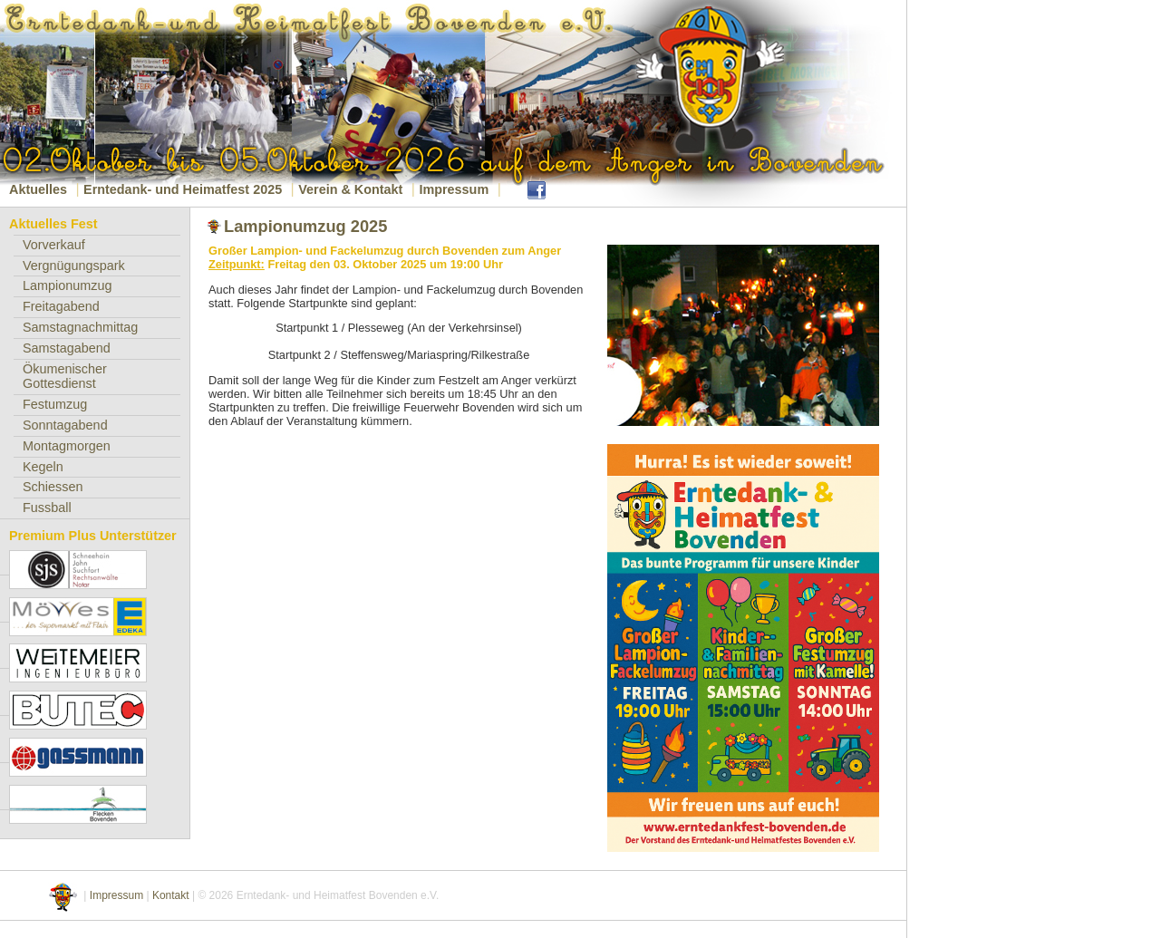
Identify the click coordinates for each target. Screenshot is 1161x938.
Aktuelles (38, 189)
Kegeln (43, 466)
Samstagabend (67, 348)
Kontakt (170, 895)
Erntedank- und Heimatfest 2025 (182, 189)
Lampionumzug (67, 285)
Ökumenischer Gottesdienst (65, 377)
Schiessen (52, 486)
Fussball (47, 507)
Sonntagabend (65, 425)
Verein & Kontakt (350, 189)
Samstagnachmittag (80, 327)
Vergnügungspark (74, 265)
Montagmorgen (67, 446)
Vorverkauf (54, 244)
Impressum (454, 189)
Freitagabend (61, 306)
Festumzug (55, 404)
